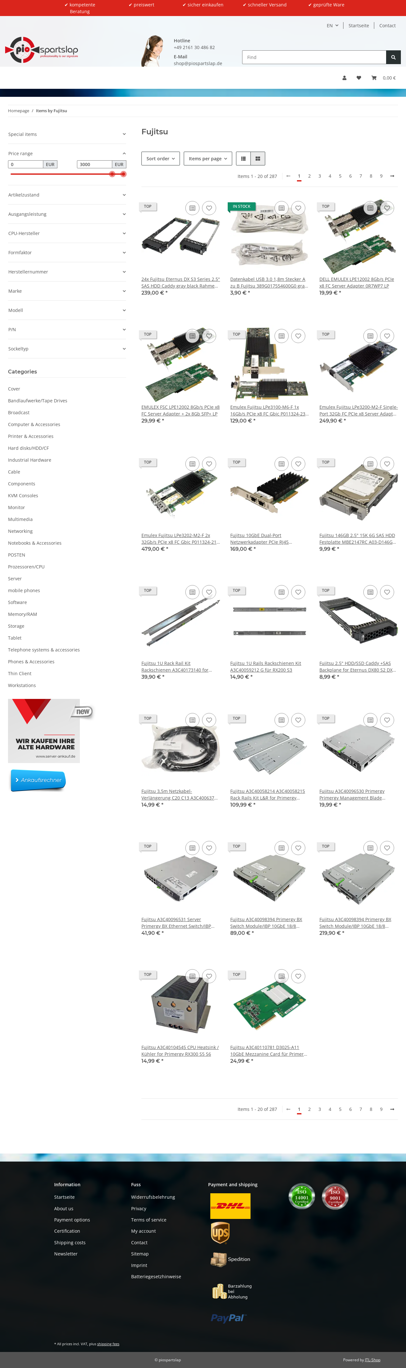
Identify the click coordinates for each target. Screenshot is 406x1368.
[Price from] (25, 164)
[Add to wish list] (209, 208)
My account (143, 1231)
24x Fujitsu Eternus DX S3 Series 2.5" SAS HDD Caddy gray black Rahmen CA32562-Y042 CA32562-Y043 (180, 282)
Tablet (14, 638)
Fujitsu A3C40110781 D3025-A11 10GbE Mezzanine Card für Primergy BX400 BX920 (269, 1050)
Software (17, 602)
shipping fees (108, 1343)
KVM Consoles (23, 495)
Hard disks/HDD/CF (28, 448)
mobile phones (24, 590)
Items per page (205, 158)
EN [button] (330, 25)
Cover (14, 389)
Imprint (139, 1265)
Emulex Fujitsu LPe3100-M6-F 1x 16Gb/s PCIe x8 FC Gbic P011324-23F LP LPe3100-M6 (269, 410)
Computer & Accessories (34, 424)
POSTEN (16, 555)
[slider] (112, 174)
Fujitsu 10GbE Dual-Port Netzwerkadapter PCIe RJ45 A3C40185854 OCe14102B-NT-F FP (266, 538)
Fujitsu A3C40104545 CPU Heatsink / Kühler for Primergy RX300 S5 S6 (180, 1050)
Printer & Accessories (31, 436)
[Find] (314, 57)
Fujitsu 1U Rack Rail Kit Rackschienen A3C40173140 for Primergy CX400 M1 (174, 666)
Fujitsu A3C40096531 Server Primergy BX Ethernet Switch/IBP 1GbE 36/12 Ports (176, 922)
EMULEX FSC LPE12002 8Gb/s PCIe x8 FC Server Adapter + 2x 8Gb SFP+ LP (180, 410)
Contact (387, 25)
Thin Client (19, 673)
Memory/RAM (22, 614)
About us (63, 1208)
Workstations (22, 685)
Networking (20, 531)
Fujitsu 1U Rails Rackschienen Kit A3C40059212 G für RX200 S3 (265, 666)
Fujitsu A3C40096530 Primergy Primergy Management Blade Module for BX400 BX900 (352, 794)
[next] (392, 176)
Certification (67, 1231)
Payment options (72, 1220)
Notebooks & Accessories (35, 543)
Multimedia (20, 519)
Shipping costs (70, 1242)
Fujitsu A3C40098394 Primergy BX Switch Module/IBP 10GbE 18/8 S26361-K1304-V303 (355, 922)
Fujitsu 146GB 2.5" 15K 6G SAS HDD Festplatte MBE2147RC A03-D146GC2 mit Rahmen (358, 538)
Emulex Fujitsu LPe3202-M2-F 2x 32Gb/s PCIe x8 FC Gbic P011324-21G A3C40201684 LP (180, 538)
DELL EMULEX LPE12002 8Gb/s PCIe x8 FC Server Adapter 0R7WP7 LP (356, 282)
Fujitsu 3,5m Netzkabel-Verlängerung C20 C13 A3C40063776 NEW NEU (180, 794)
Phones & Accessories (31, 662)
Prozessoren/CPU (26, 567)
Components (21, 484)
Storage (16, 626)
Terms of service (148, 1220)
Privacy (138, 1208)
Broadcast (19, 412)
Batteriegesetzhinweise (156, 1276)
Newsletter (66, 1254)
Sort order (158, 158)
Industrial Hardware (29, 460)
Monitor (16, 507)
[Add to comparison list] (192, 208)
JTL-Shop (372, 1360)
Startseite (359, 25)
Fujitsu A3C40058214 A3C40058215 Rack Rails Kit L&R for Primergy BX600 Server (267, 794)
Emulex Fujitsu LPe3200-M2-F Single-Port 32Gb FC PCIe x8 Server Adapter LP (358, 410)
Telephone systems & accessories (44, 650)
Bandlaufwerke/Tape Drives (37, 401)
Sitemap (140, 1254)
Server (15, 578)
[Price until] (94, 164)
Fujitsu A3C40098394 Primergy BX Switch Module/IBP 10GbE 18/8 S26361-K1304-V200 (266, 922)
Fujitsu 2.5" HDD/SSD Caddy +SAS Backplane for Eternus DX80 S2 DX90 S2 (358, 666)
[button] (344, 78)
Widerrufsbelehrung (153, 1197)
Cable (14, 472)
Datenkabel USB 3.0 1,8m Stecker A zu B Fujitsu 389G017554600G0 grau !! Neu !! (269, 282)
